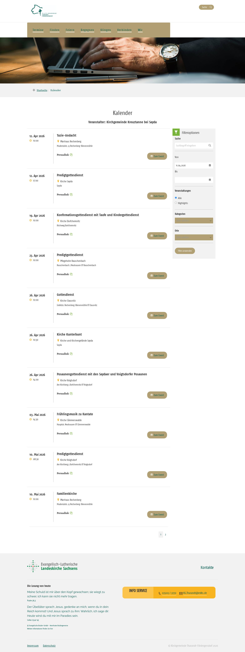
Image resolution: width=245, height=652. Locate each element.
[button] (194, 221)
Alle (178, 198)
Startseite (42, 90)
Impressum (33, 645)
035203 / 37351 (169, 593)
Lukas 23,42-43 (33, 619)
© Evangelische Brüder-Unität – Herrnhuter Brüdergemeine (47, 625)
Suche (204, 7)
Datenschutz (49, 645)
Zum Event (159, 156)
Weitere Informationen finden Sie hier (40, 628)
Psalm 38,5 (31, 600)
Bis (176, 171)
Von (177, 157)
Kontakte (207, 567)
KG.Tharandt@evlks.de (195, 593)
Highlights (181, 203)
